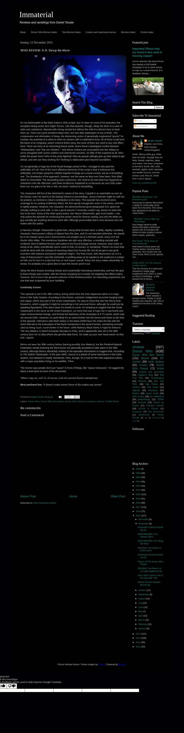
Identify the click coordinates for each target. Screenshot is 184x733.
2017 (138, 507)
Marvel (145, 358)
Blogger (122, 664)
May (140, 611)
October (142, 590)
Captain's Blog (145, 375)
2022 (138, 486)
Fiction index (147, 32)
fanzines (142, 402)
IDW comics (138, 396)
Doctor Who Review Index (44, 32)
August (142, 598)
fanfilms (136, 387)
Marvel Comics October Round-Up (149, 583)
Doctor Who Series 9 (75, 401)
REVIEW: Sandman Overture (150, 287)
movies (143, 365)
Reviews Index (128, 32)
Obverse (142, 381)
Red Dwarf (152, 387)
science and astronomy (151, 372)
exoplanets (137, 412)
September (144, 594)
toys (146, 418)
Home (23, 32)
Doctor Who (33, 401)
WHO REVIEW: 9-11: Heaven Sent (148, 535)
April (140, 616)
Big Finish (151, 384)
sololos (101, 664)
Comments (140, 126)
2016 (138, 511)
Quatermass (144, 415)
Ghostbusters (157, 378)
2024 (138, 477)
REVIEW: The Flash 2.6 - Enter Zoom (150, 549)
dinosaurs (153, 390)
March (141, 620)
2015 (138, 515)
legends (136, 390)
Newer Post (28, 496)
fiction (160, 368)
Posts (138, 121)
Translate (152, 333)
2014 (138, 634)
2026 (138, 469)
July (140, 603)
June (141, 607)
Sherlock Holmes (155, 405)
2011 (138, 646)
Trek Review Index (71, 32)
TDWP (160, 399)
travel (134, 421)
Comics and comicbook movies (101, 32)
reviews (100, 401)
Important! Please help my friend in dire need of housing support (147, 52)
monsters (91, 401)
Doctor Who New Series (52, 401)
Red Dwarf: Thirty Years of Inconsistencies (145, 242)
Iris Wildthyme (157, 396)
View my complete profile (144, 183)
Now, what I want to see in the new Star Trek (150, 576)
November (143, 523)
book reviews (156, 361)
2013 (138, 638)
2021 (138, 490)
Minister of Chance (148, 408)
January (142, 628)
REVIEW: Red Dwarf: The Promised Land (144, 198)
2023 (138, 481)
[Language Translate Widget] (148, 329)
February (143, 624)
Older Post (118, 496)
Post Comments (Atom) (45, 503)
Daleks (135, 393)
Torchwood (156, 418)
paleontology (144, 399)
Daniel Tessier (155, 140)
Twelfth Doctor (112, 401)
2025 (138, 473)
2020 (138, 494)
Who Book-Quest (156, 412)
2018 (138, 503)
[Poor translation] (12, 686)
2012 (138, 642)
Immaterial (36, 14)
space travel (152, 393)
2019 (138, 498)
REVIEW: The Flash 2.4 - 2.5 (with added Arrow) (150, 569)
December (143, 519)
